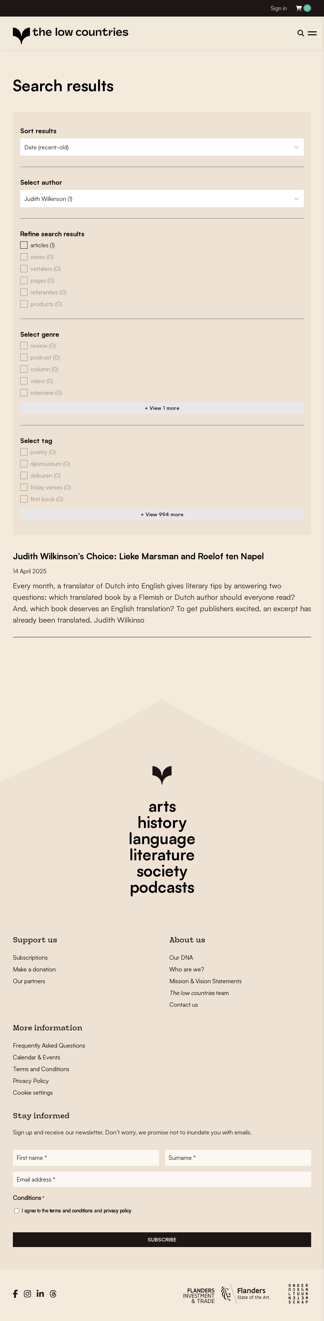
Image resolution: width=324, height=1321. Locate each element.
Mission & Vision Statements (205, 981)
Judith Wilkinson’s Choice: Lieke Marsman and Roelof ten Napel (155, 556)
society (162, 870)
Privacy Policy (31, 1080)
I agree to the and (76, 1213)
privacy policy (117, 1213)
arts (162, 805)
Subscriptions (30, 957)
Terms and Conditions (41, 1069)
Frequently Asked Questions (49, 1045)
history (162, 822)
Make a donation (34, 969)
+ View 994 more (162, 514)
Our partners (29, 981)
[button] (162, 245)
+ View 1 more (162, 408)
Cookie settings (33, 1092)
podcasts (162, 886)
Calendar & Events (36, 1057)
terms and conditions (71, 1213)
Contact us (183, 1004)
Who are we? (186, 969)
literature (162, 854)
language (162, 838)
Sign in (279, 8)
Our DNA (181, 957)
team (199, 992)
